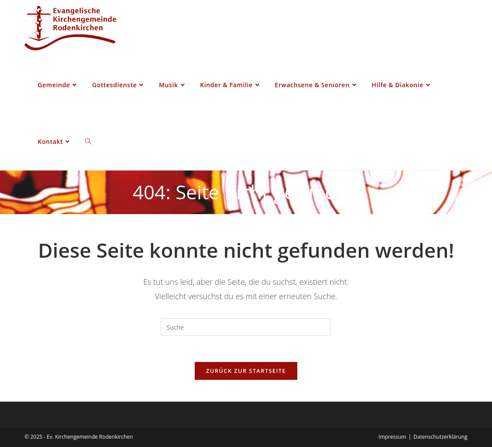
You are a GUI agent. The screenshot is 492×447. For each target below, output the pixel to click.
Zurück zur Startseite (246, 371)
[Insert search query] (246, 327)
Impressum (392, 436)
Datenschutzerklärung (440, 436)
